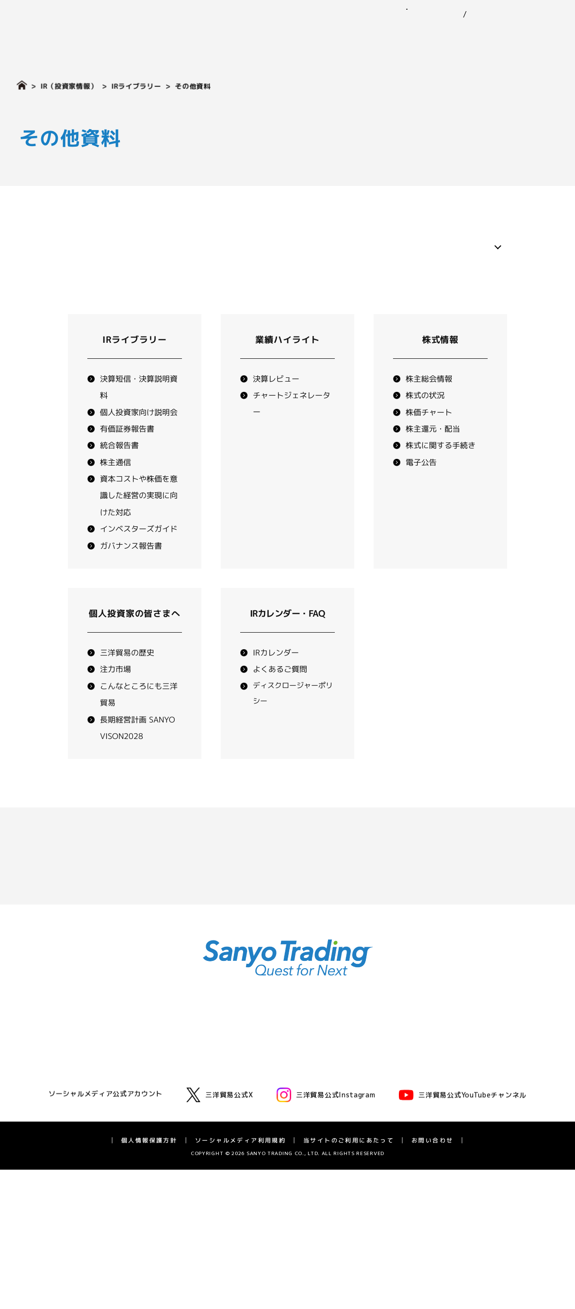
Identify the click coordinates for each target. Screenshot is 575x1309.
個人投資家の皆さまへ (135, 638)
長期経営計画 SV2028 (473, 1127)
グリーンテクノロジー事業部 (199, 1088)
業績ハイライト (287, 364)
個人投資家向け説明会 (139, 436)
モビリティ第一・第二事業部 (199, 1075)
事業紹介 (261, 35)
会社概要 (61, 1088)
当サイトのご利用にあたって (348, 1279)
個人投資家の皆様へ (469, 1101)
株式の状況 (425, 419)
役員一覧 (61, 1101)
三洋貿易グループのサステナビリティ (348, 1066)
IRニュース (455, 1049)
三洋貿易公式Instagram (326, 1234)
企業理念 (61, 1062)
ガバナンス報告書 (131, 570)
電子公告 (421, 486)
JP (447, 14)
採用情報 (540, 35)
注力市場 (115, 693)
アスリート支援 (71, 1153)
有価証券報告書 (127, 453)
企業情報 (210, 35)
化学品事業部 (175, 1062)
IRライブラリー (136, 86)
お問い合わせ (531, 9)
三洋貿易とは (68, 1075)
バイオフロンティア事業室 (196, 1127)
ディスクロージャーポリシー (483, 1153)
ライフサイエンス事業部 (192, 1114)
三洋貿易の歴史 (127, 676)
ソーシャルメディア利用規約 (240, 1279)
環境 (297, 1079)
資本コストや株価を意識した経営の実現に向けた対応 (139, 520)
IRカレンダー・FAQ (469, 1140)
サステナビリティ (381, 35)
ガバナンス (307, 1104)
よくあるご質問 (280, 693)
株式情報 (440, 364)
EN (464, 14)
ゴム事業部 (172, 1049)
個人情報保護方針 (149, 1279)
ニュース (312, 35)
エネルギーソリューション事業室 (206, 1101)
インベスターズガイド (139, 553)
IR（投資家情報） (470, 35)
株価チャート (429, 436)
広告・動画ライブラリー (85, 1140)
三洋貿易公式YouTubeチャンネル (462, 1234)
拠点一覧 (61, 1114)
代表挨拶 (61, 1049)
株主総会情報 (429, 403)
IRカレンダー (276, 676)
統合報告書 (119, 470)
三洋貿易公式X (219, 1234)
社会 (297, 1092)
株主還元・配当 (433, 453)
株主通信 (115, 486)
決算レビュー (276, 403)
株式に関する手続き (441, 470)
